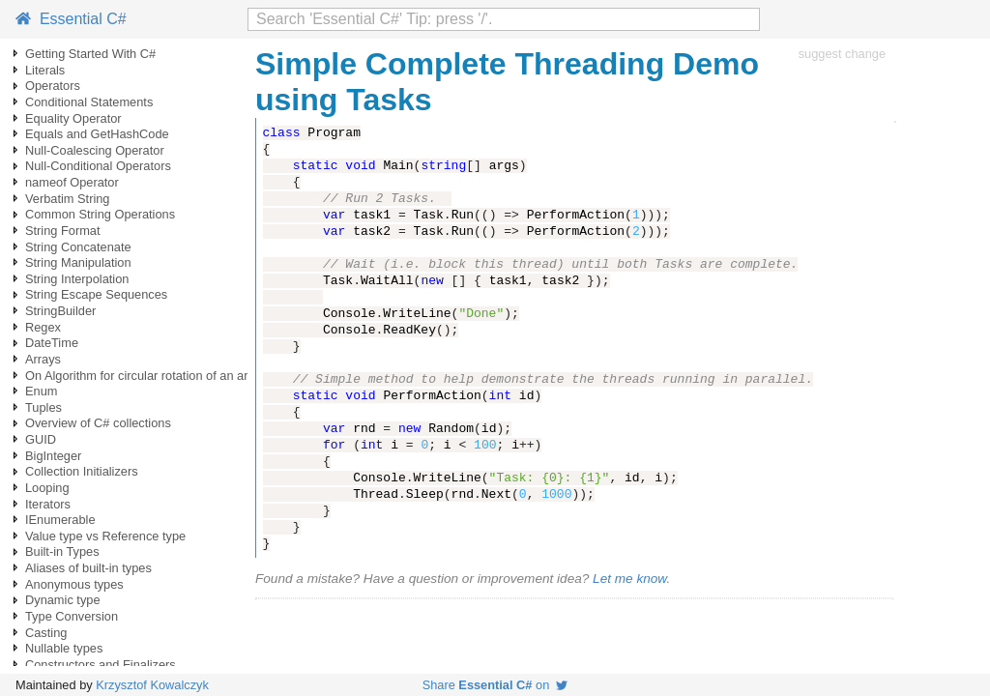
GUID (40, 439)
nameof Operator (72, 182)
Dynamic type (63, 600)
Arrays (43, 359)
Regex (43, 327)
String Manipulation (78, 262)
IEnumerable (60, 519)
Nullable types (63, 648)
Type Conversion (71, 616)
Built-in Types (62, 551)
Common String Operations (100, 214)
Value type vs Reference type (105, 536)
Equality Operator (73, 118)
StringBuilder (60, 311)
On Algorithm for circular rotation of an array (145, 375)
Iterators (48, 504)
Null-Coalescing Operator (94, 150)
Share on (495, 685)
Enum (41, 391)
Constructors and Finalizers (100, 664)
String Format (63, 230)
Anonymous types (74, 584)
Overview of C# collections (98, 423)
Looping (47, 487)
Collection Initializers (81, 471)
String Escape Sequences (96, 294)
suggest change (842, 53)
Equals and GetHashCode (97, 134)
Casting (46, 632)
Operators (52, 85)
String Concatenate (78, 247)
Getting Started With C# (90, 53)
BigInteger (53, 456)
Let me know (629, 578)
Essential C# (71, 19)
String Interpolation (77, 279)
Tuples (43, 407)
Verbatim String (67, 198)
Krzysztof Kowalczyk (152, 685)
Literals (45, 70)
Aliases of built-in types (88, 568)
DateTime (51, 342)
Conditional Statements (89, 102)
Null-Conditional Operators (98, 166)
